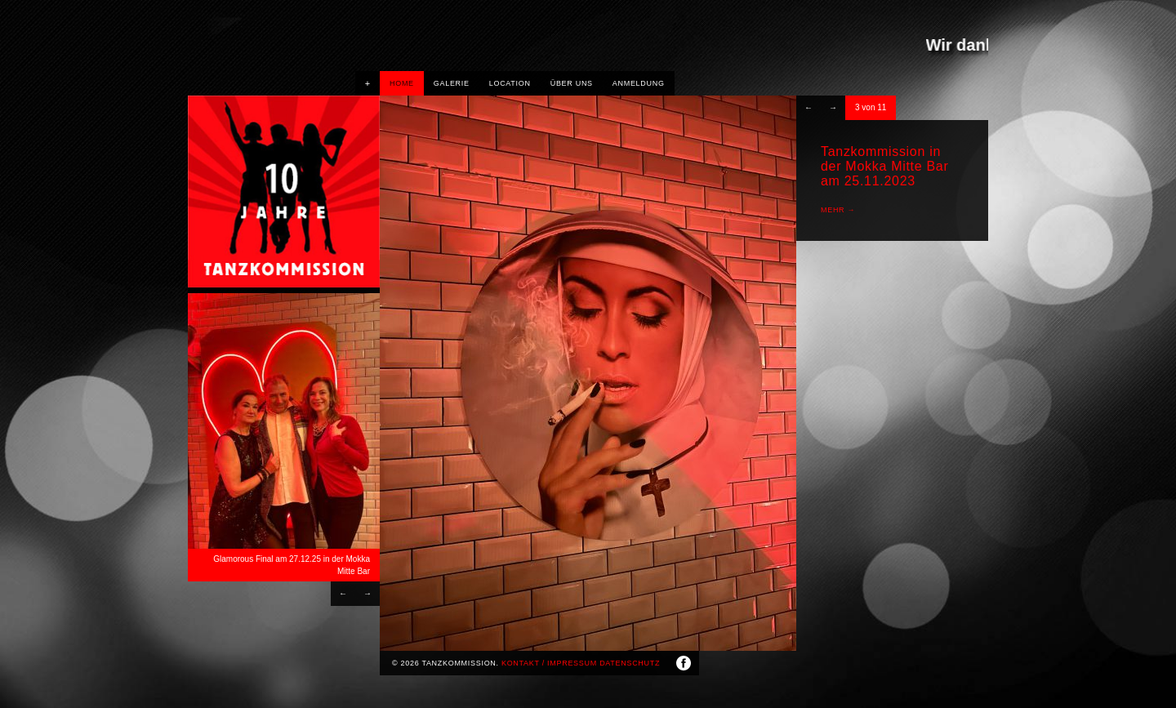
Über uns (571, 83)
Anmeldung (638, 83)
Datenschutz (629, 663)
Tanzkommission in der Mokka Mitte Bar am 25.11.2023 (884, 166)
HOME (402, 83)
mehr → (838, 210)
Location (510, 83)
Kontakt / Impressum (549, 663)
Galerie (452, 83)
